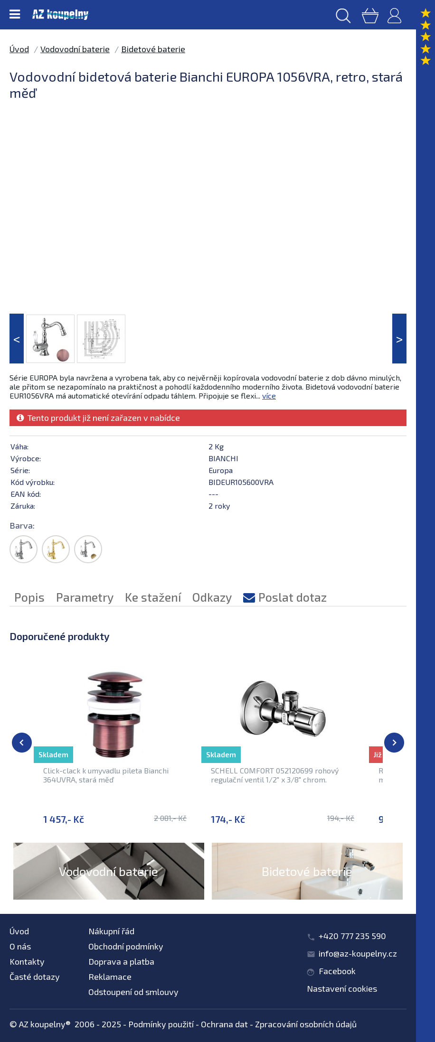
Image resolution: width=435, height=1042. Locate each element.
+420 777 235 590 (352, 935)
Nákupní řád (111, 931)
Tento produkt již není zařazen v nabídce (98, 417)
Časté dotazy (34, 976)
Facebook (337, 971)
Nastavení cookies (342, 988)
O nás (20, 946)
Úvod (19, 49)
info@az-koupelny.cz (358, 953)
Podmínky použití (161, 1024)
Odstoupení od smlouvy (133, 991)
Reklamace (110, 976)
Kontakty (27, 961)
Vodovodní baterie (75, 49)
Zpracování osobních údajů (306, 1024)
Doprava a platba (121, 961)
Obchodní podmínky (125, 946)
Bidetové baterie (153, 49)
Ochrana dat (224, 1024)
